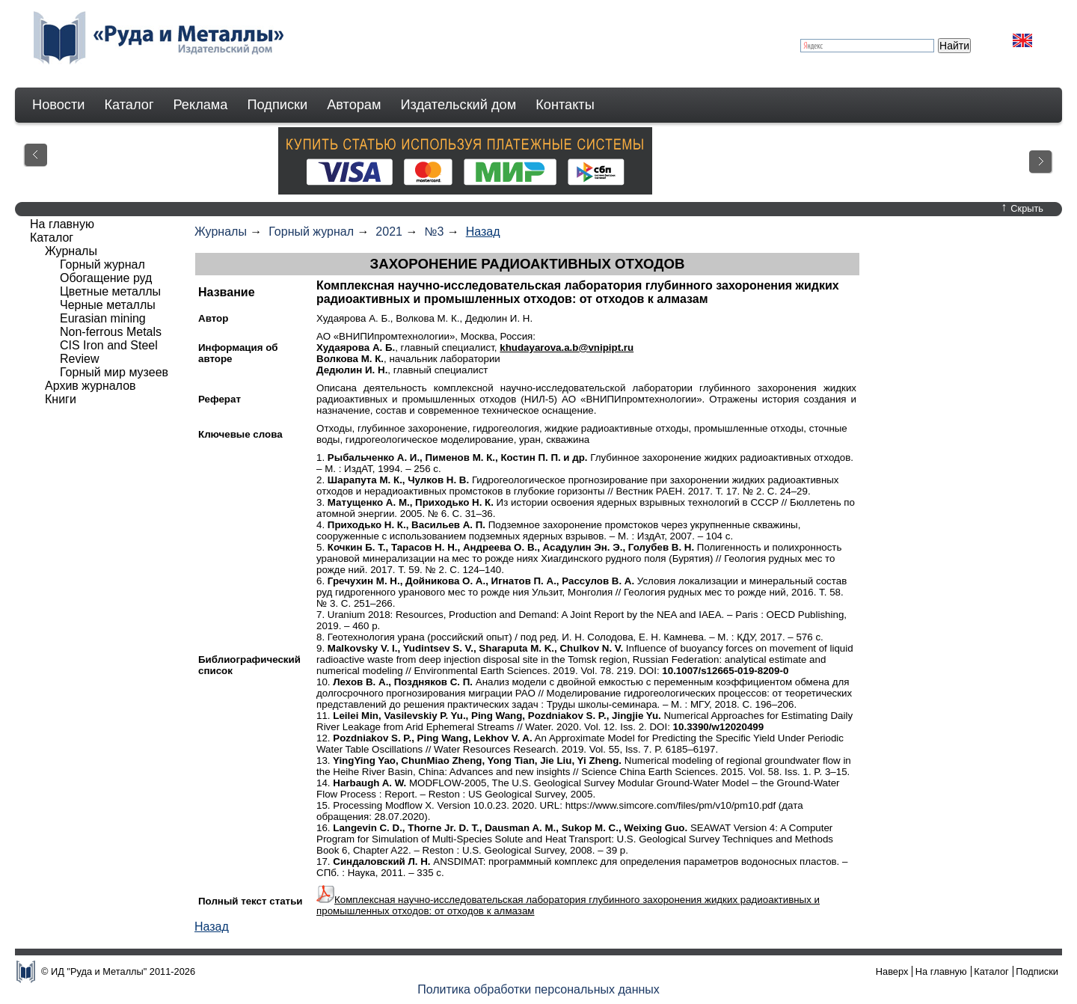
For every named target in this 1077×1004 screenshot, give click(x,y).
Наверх (892, 971)
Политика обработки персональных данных (538, 989)
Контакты (565, 104)
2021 (388, 231)
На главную (62, 224)
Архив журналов (90, 385)
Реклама (201, 104)
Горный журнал (311, 231)
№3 (434, 231)
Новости (58, 104)
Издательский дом (459, 104)
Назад (483, 231)
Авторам (354, 104)
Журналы (220, 231)
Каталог (128, 104)
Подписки (278, 104)
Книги (60, 399)
